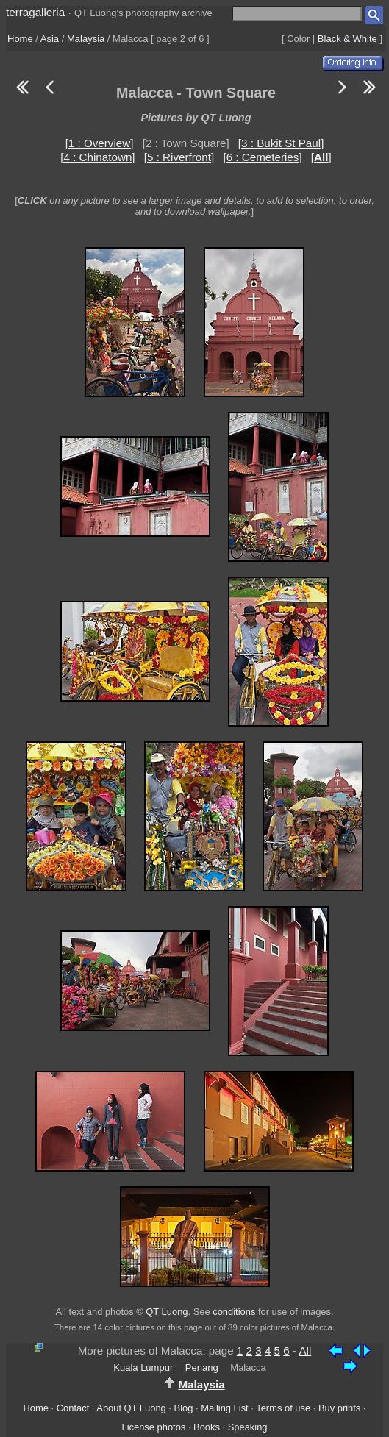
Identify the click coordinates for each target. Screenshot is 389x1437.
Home (20, 38)
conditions (234, 1311)
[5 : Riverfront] (179, 157)
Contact (73, 1407)
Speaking (248, 1427)
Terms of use (283, 1407)
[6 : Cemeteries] (262, 157)
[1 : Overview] (99, 143)
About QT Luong (130, 1407)
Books (206, 1427)
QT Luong (167, 1311)
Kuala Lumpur (143, 1367)
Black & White (347, 38)
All (305, 1350)
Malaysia (85, 38)
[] (321, 157)
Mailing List (225, 1407)
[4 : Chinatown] (97, 157)
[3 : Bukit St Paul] (281, 143)
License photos (153, 1427)
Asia (49, 38)
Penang (201, 1367)
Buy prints (339, 1407)
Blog (183, 1407)
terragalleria (35, 12)
